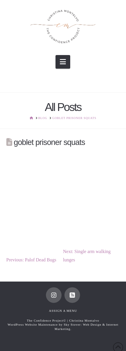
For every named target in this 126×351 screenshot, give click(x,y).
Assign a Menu (63, 310)
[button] (62, 62)
